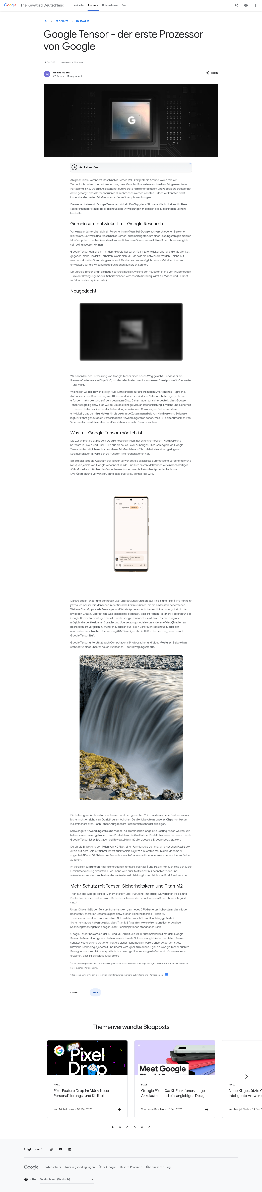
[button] (211, 73)
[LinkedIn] (70, 1149)
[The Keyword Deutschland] (46, 21)
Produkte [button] (93, 5)
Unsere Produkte (131, 1167)
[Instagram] (51, 1149)
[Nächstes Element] (246, 1076)
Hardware (82, 21)
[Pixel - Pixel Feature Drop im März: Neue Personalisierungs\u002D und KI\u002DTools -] (87, 1079)
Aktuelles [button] (79, 5)
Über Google (107, 1167)
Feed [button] (124, 5)
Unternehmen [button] (110, 5)
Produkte (62, 21)
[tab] (112, 1127)
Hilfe (30, 1179)
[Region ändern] (67, 1179)
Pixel (95, 992)
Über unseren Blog (158, 1167)
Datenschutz (52, 1167)
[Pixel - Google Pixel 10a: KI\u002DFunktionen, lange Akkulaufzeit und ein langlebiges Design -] (175, 1079)
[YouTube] (60, 1149)
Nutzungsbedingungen (80, 1167)
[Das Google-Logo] (31, 1167)
